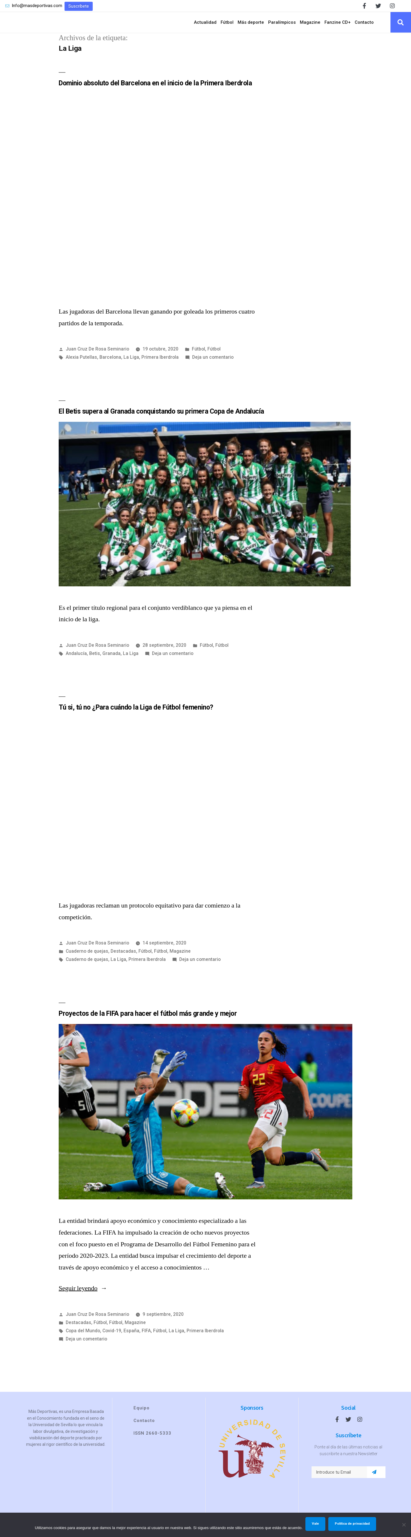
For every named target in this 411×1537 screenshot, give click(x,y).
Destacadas (123, 959)
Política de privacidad (352, 1523)
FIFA (146, 1339)
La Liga (131, 365)
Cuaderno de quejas (87, 959)
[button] (79, 6)
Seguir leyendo (83, 1296)
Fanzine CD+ (337, 26)
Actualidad (205, 26)
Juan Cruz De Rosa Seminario (97, 357)
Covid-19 (111, 1339)
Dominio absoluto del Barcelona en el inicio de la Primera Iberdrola (155, 91)
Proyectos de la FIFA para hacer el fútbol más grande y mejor (148, 1021)
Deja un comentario (213, 365)
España (131, 1339)
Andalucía (76, 661)
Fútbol (227, 26)
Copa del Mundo (83, 1339)
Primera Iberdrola (160, 365)
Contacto (364, 26)
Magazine (310, 26)
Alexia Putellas (81, 365)
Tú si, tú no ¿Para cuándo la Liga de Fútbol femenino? (136, 715)
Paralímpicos (282, 26)
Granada (111, 661)
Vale (315, 1523)
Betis (94, 661)
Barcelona (110, 365)
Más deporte (251, 26)
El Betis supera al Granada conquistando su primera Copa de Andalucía (161, 419)
